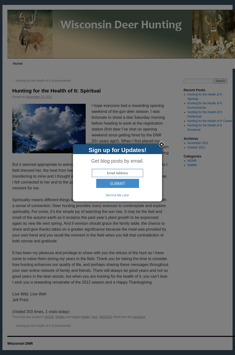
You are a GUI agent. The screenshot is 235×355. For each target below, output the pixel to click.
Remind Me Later (117, 195)
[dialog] (117, 172)
